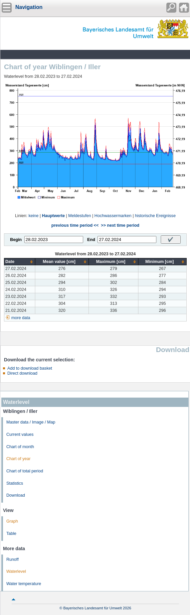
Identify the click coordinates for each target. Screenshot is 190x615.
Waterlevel (16, 571)
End (91, 239)
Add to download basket (29, 368)
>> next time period (120, 225)
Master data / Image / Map (30, 422)
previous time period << (74, 225)
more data (20, 317)
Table (11, 533)
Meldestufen (79, 215)
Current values (20, 434)
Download (15, 495)
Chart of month (20, 446)
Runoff (12, 559)
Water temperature (23, 583)
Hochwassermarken (113, 215)
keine (34, 215)
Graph (12, 521)
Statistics (14, 483)
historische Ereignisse (155, 215)
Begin (16, 239)
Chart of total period (24, 471)
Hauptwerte (53, 215)
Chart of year (18, 458)
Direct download (22, 373)
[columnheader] (19, 261)
